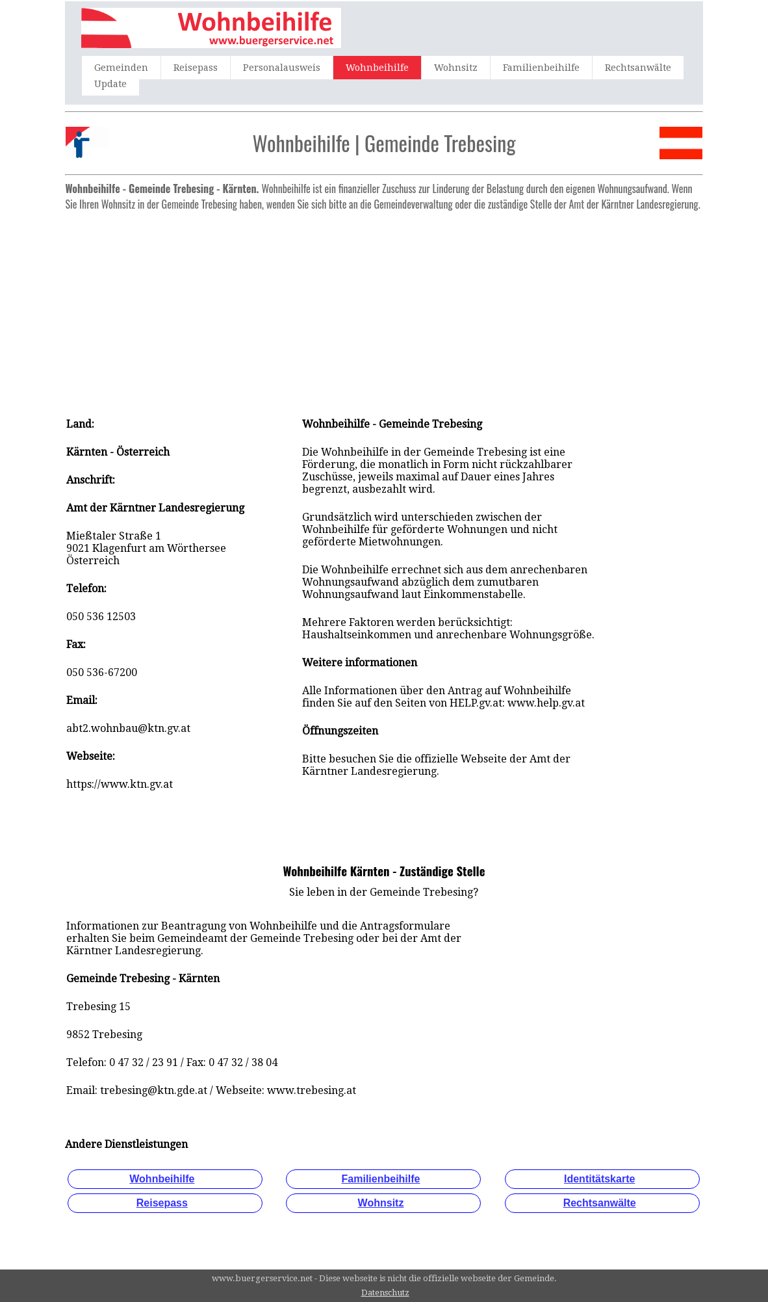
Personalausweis (281, 67)
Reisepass (195, 67)
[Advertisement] (383, 307)
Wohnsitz (456, 67)
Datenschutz (385, 1292)
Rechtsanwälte (638, 67)
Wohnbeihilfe (377, 67)
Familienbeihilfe (541, 67)
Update (110, 84)
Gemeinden (121, 67)
